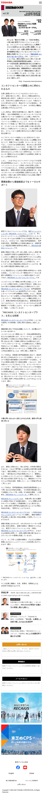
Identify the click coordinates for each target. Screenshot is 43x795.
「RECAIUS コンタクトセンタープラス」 (21, 278)
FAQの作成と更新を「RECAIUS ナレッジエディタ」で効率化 (25, 633)
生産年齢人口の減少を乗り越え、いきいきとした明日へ (25, 604)
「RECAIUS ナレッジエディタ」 (16, 494)
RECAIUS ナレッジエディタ (11, 499)
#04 (31, 577)
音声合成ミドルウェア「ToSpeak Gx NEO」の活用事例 (26, 619)
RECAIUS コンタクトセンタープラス (14, 289)
